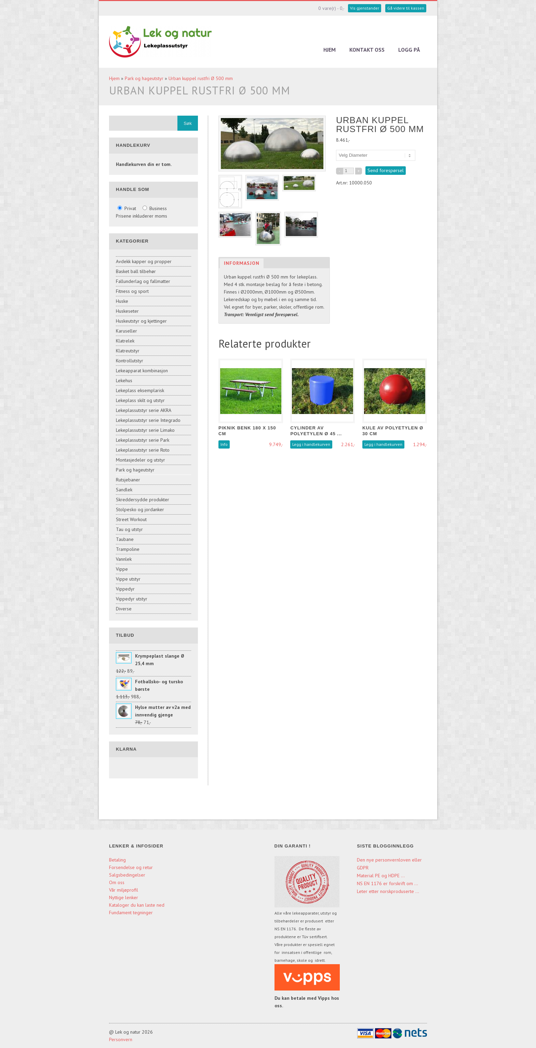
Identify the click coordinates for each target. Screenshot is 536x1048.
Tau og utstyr (129, 529)
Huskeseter (127, 311)
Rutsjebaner (128, 480)
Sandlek (124, 490)
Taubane (125, 539)
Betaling (117, 860)
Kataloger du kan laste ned (136, 905)
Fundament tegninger (131, 912)
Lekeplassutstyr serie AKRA (143, 410)
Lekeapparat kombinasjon (142, 370)
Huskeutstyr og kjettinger (141, 321)
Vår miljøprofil (123, 890)
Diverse (124, 609)
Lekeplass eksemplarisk (140, 390)
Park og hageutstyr (144, 78)
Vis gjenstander (364, 8)
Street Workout (131, 519)
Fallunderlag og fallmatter (143, 281)
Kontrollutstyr (129, 361)
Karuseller (126, 331)
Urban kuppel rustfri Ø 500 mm (201, 78)
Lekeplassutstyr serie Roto (143, 450)
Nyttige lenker (123, 897)
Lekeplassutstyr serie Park (142, 440)
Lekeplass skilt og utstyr (140, 400)
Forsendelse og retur (131, 867)
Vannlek (124, 559)
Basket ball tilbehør (136, 271)
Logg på (409, 49)
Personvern (120, 1039)
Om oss (116, 882)
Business (155, 208)
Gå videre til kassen (405, 8)
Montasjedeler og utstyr (140, 460)
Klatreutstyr (127, 351)
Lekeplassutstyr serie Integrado (148, 420)
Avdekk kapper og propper (144, 261)
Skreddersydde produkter (142, 499)
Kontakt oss (367, 49)
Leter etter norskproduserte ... (388, 891)
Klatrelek (125, 341)
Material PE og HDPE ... (381, 875)
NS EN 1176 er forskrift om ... (387, 883)
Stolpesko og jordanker (140, 509)
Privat (127, 208)
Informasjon (241, 263)
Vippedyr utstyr (131, 599)
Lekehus (124, 380)
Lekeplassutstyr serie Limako (145, 430)
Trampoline (127, 549)
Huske (122, 301)
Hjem (329, 49)
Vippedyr (125, 589)
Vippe (122, 569)
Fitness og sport (132, 291)
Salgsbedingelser (127, 875)
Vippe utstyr (128, 579)
